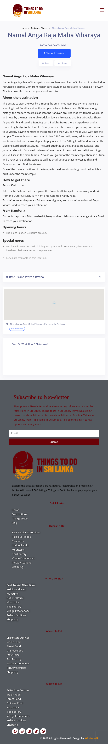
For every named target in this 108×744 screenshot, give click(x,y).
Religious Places (39, 28)
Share (62, 63)
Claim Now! (42, 344)
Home (24, 28)
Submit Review (54, 53)
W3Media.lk (91, 738)
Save (45, 63)
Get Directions (17, 328)
